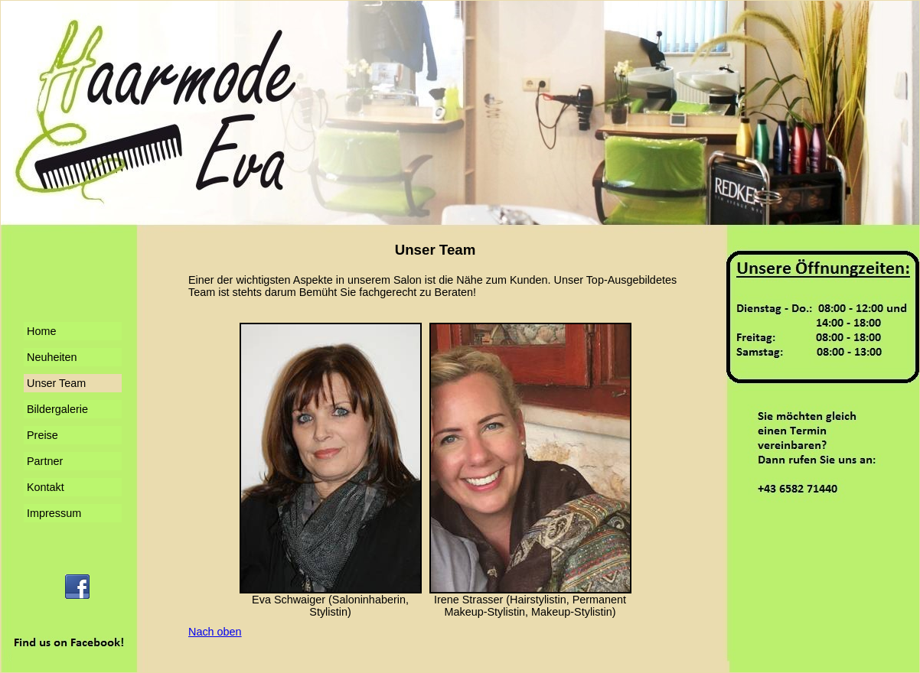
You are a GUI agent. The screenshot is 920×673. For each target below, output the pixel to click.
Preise (42, 435)
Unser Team (56, 383)
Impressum (54, 513)
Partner (45, 461)
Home (41, 331)
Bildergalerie (57, 409)
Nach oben (215, 632)
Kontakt (45, 487)
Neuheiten (52, 357)
